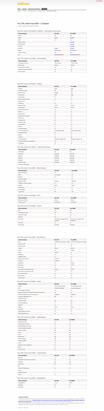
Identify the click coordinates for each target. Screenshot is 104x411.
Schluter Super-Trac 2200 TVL (47, 400)
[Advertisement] (52, 17)
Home (19, 9)
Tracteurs (24, 9)
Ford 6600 (72, 37)
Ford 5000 (72, 42)
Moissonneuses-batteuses (34, 9)
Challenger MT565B (66, 400)
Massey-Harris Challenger (58, 400)
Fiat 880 (56, 48)
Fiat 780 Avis (56, 54)
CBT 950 (23, 401)
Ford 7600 (72, 48)
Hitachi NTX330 (28, 401)
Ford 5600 (72, 46)
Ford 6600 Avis (73, 54)
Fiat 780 (56, 37)
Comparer (44, 9)
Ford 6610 (72, 44)
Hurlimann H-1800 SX (37, 400)
